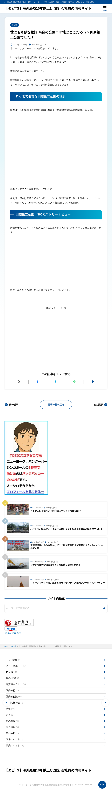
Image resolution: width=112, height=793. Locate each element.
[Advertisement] (56, 335)
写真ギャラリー (16, 684)
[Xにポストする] (19, 382)
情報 (10, 709)
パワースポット (16, 666)
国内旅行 (12, 690)
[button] (6, 703)
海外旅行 (12, 733)
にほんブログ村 (13, 633)
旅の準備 (12, 721)
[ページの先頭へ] (102, 785)
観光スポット (15, 746)
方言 (10, 715)
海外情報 (12, 727)
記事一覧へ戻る (56, 404)
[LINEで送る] (74, 382)
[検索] (104, 608)
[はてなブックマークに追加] (56, 382)
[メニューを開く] (104, 8)
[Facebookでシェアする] (38, 382)
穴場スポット (14, 740)
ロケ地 (14, 25)
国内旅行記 (14, 696)
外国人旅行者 (14, 703)
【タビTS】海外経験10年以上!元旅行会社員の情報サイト (48, 8)
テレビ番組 (13, 660)
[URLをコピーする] (93, 382)
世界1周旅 (13, 678)
